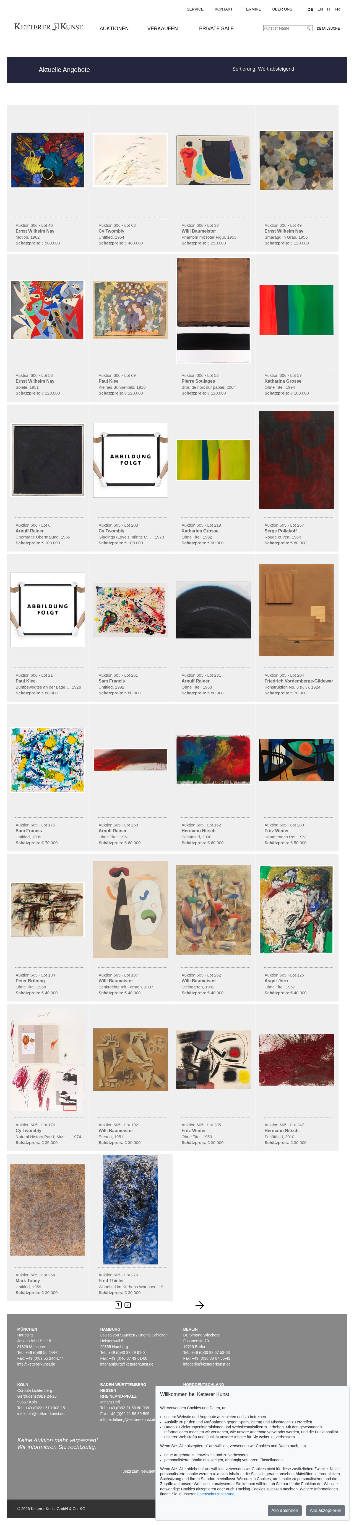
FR (337, 9)
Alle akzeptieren (325, 1510)
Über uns (282, 9)
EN (320, 9)
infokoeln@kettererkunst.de (40, 1413)
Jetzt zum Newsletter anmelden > (151, 1471)
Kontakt (224, 9)
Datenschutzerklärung (215, 1494)
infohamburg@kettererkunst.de (126, 1364)
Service (195, 9)
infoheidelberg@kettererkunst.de (128, 1419)
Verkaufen (162, 28)
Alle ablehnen (284, 1510)
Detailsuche (328, 28)
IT (328, 9)
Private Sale (216, 28)
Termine (252, 9)
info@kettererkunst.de (36, 1364)
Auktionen (114, 28)
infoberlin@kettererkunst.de (206, 1364)
